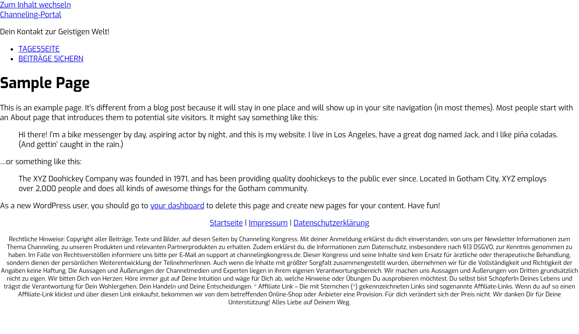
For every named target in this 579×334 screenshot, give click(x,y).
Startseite (226, 223)
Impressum (268, 223)
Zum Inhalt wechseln (35, 5)
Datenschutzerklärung (331, 223)
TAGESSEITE (39, 49)
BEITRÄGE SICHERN (51, 59)
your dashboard (177, 206)
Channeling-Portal (30, 14)
